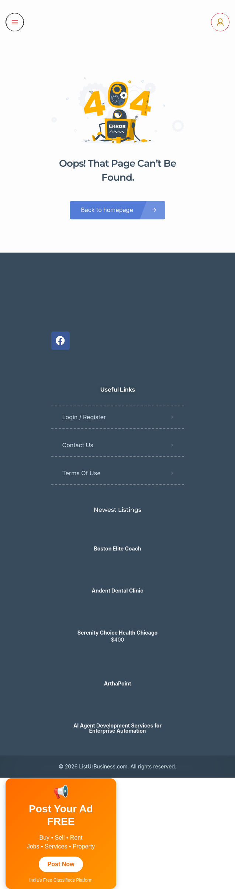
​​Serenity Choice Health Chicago (117, 632)
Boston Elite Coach (117, 548)
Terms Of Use (81, 473)
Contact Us (77, 445)
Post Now (61, 864)
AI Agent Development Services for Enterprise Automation (117, 728)
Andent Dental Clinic (118, 590)
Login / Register (84, 417)
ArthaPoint (117, 683)
